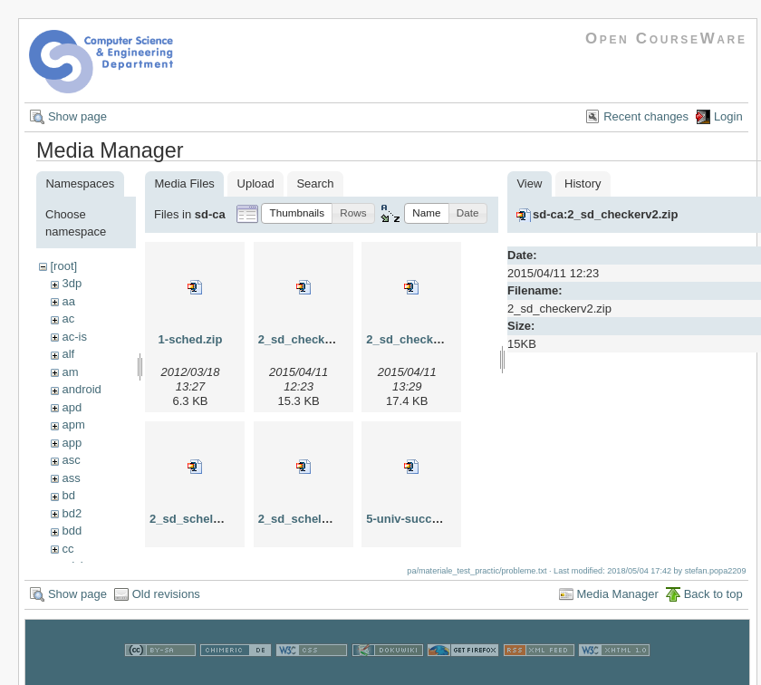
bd (68, 495)
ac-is (74, 336)
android (81, 389)
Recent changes (646, 116)
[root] (63, 266)
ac (68, 318)
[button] (296, 213)
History (582, 183)
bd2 (72, 513)
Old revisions (166, 603)
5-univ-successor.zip (424, 519)
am (70, 372)
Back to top (713, 603)
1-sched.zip (191, 339)
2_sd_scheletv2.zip (202, 519)
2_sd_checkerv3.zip (421, 339)
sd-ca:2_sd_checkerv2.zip (605, 214)
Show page (77, 116)
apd (72, 407)
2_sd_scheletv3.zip (311, 519)
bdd (72, 530)
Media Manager (618, 603)
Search (314, 183)
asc (71, 460)
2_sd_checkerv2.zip (313, 339)
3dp (72, 283)
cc (67, 548)
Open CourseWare (666, 38)
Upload (256, 183)
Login (728, 116)
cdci (72, 566)
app (72, 442)
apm (73, 424)
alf (68, 354)
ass (71, 478)
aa (68, 301)
